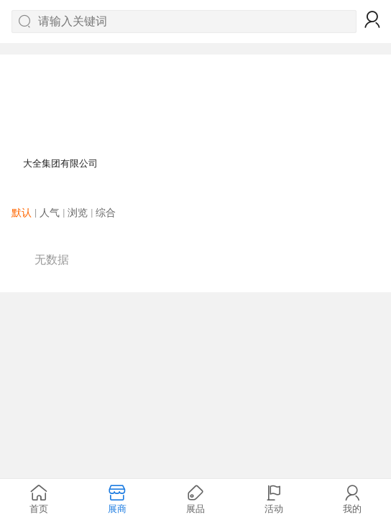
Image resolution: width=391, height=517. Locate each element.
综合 (106, 212)
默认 (22, 212)
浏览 (78, 212)
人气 (50, 212)
